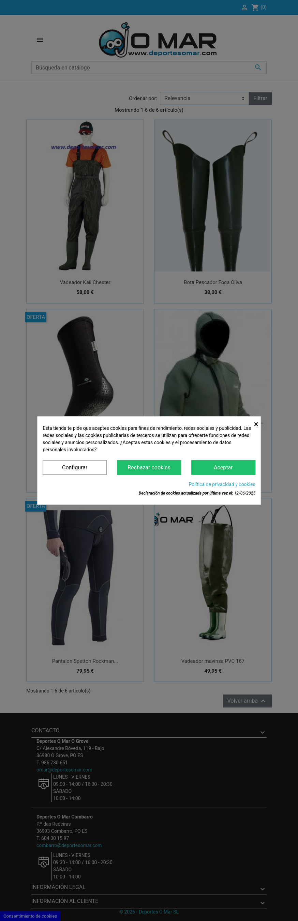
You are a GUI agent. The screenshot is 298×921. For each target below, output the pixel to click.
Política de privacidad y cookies (222, 484)
